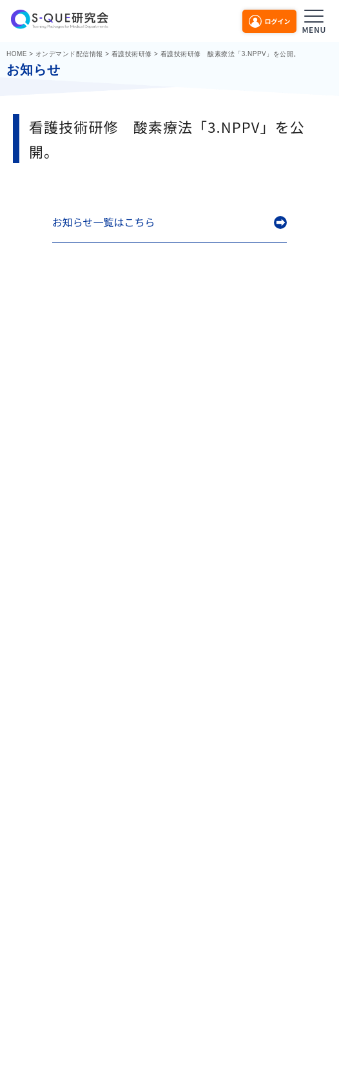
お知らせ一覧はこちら (103, 222)
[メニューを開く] (313, 19)
